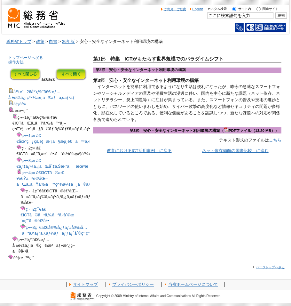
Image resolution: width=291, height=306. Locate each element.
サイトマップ (85, 284)
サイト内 (244, 9)
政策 (40, 41)
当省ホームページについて (193, 284)
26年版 (68, 41)
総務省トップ (18, 41)
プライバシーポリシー (133, 284)
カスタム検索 (217, 9)
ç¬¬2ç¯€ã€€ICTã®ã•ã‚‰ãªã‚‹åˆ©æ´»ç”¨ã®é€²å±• (47, 215)
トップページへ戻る (25, 58)
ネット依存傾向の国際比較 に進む (235, 150)
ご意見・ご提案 (175, 9)
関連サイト (271, 9)
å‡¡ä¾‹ (20, 103)
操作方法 (16, 62)
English (198, 9)
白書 (53, 41)
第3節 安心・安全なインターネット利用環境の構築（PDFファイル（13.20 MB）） (204, 131)
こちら (275, 140)
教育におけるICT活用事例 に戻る (139, 150)
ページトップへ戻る (270, 267)
